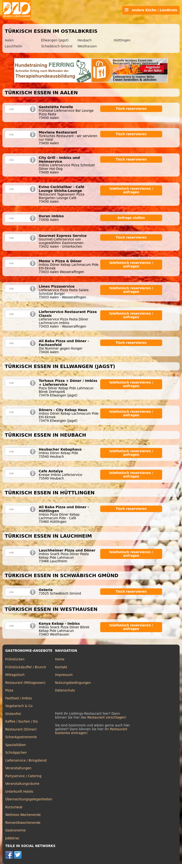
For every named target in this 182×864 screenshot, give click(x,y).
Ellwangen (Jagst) (55, 40)
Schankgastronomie (21, 737)
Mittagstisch (15, 675)
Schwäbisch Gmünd (56, 46)
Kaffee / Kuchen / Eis (21, 721)
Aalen (9, 40)
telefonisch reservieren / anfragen (131, 190)
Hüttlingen (122, 40)
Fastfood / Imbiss (18, 698)
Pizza (9, 690)
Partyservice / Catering (23, 776)
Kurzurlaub (13, 807)
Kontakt (61, 667)
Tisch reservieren (131, 109)
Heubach (84, 40)
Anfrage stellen (131, 218)
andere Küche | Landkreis (151, 10)
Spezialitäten (15, 745)
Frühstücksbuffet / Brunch (25, 667)
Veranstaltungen (18, 768)
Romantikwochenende (22, 823)
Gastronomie (15, 830)
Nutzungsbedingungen (73, 683)
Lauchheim (13, 46)
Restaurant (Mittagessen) (25, 683)
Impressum (64, 675)
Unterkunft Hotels (19, 791)
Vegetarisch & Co (19, 706)
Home (59, 659)
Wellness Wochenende (23, 815)
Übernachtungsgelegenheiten (28, 799)
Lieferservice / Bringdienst (26, 760)
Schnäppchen (16, 752)
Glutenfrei (13, 714)
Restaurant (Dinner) (21, 729)
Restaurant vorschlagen (106, 717)
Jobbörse (12, 838)
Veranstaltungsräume (22, 784)
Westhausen (87, 46)
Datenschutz (65, 690)
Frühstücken (15, 659)
